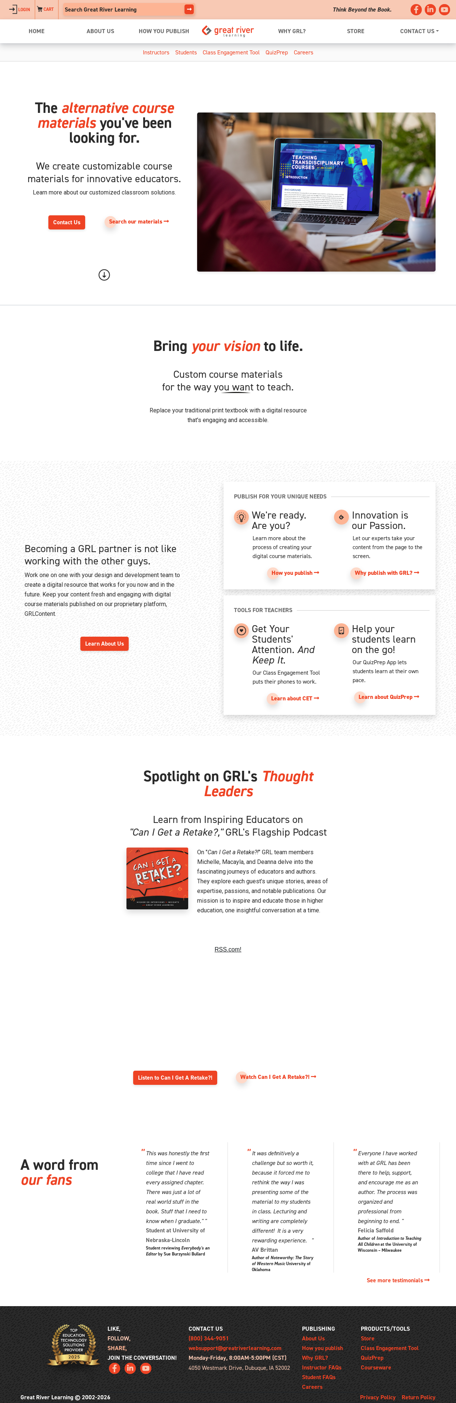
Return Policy (419, 1397)
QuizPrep (277, 52)
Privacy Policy (378, 1397)
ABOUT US (100, 31)
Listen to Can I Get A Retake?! (175, 1077)
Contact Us (66, 222)
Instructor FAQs (321, 1367)
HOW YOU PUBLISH (164, 31)
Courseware (376, 1367)
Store (368, 1338)
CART (45, 9)
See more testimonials (398, 1280)
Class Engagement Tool (231, 52)
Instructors (156, 52)
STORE (355, 31)
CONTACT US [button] (417, 31)
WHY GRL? (292, 31)
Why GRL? (315, 1358)
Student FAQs (318, 1377)
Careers (303, 52)
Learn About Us (104, 643)
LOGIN (19, 10)
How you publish (322, 1348)
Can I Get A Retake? (228, 985)
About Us (313, 1338)
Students (186, 52)
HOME (36, 31)
